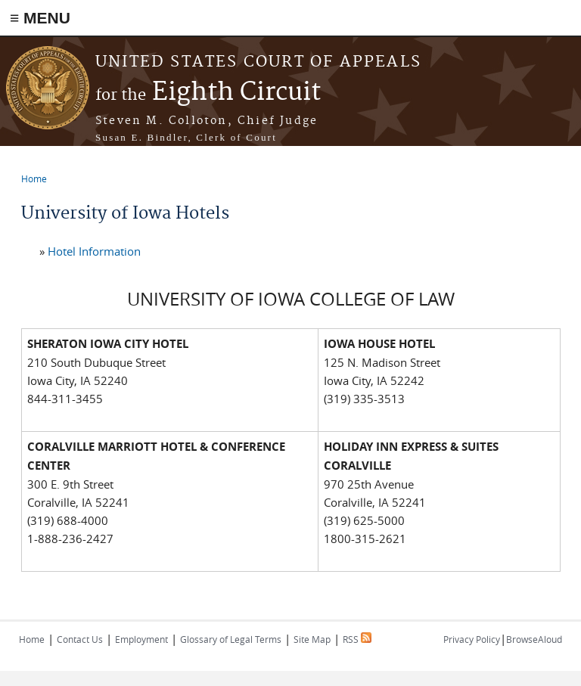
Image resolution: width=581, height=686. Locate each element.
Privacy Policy (471, 639)
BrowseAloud (534, 639)
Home (34, 178)
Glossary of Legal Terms (230, 639)
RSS (357, 639)
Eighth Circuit (208, 92)
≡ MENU (40, 17)
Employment (141, 639)
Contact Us (80, 639)
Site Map (312, 639)
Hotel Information (94, 251)
